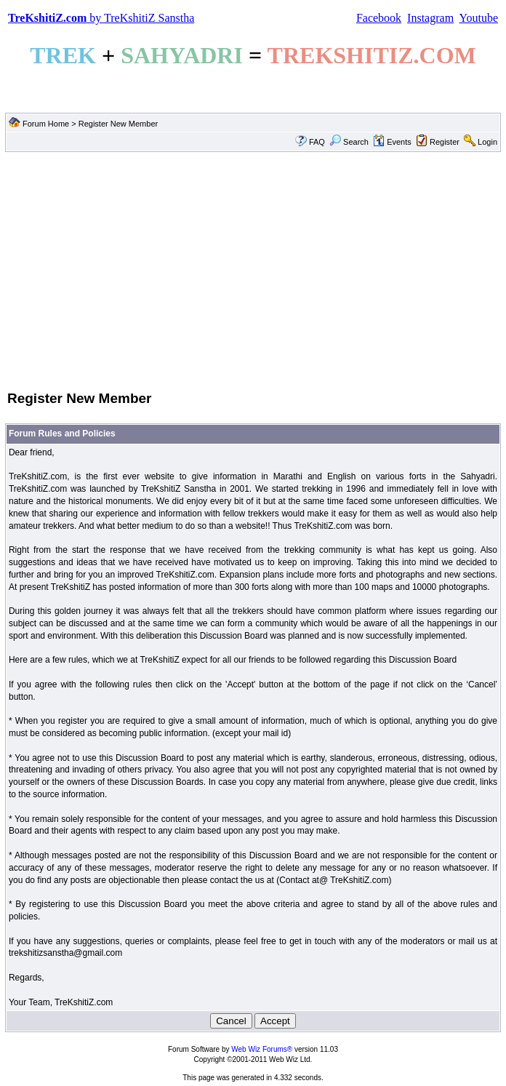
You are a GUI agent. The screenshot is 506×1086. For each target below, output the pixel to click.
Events (392, 141)
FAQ (317, 141)
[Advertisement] (253, 270)
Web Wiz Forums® (261, 1049)
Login (487, 141)
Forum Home (46, 123)
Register (444, 141)
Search (349, 141)
